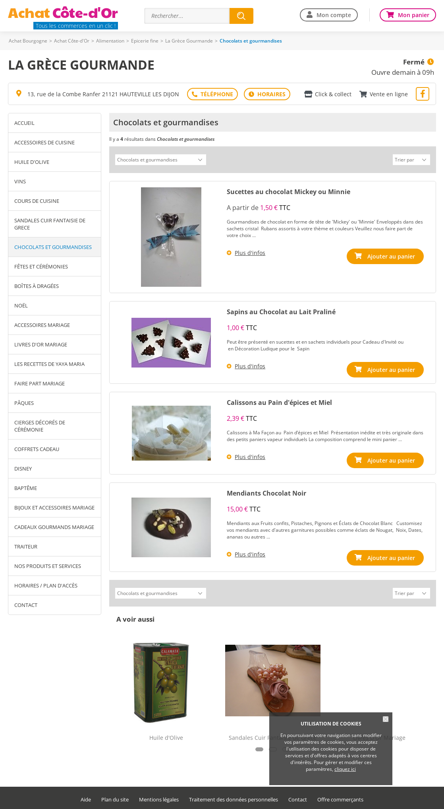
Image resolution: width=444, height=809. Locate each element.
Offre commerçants (340, 797)
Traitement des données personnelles (233, 797)
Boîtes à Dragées (36, 286)
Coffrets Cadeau (36, 449)
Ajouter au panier (391, 255)
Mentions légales (159, 797)
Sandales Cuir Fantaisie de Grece (49, 224)
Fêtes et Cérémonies (41, 266)
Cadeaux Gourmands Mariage (54, 527)
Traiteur (25, 546)
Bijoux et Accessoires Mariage (54, 507)
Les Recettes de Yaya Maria (49, 364)
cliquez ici (345, 769)
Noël (21, 305)
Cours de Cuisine (36, 200)
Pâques (24, 402)
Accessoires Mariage (42, 325)
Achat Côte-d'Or (71, 40)
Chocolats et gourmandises (53, 247)
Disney (23, 468)
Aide (86, 797)
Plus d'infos (250, 251)
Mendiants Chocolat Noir (266, 492)
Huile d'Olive (31, 161)
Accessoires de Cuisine (44, 142)
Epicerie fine (144, 40)
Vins (20, 181)
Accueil (24, 122)
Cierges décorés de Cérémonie (39, 426)
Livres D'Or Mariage (40, 344)
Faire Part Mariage (39, 383)
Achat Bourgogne (28, 40)
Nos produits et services (47, 566)
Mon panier (413, 15)
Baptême (25, 488)
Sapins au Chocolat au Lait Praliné (281, 310)
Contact (25, 605)
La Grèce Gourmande (189, 40)
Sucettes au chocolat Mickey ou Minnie (288, 190)
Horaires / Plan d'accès (45, 585)
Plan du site (115, 797)
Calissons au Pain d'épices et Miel (279, 401)
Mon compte (334, 15)
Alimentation (110, 40)
